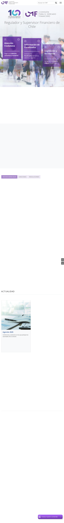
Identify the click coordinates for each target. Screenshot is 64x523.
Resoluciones (34, 177)
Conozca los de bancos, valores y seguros (31, 59)
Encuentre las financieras (51, 70)
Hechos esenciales (9, 177)
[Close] (61, 517)
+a (63, 260)
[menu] (61, 2)
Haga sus (11, 55)
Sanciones (22, 177)
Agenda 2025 (8, 339)
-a (63, 263)
